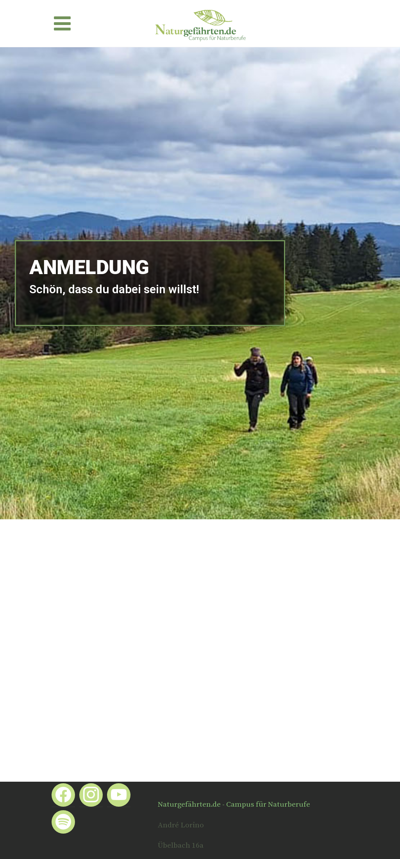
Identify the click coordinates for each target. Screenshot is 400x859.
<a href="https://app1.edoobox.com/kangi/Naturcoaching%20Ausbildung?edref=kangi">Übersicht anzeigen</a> (200, 636)
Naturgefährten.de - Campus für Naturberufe (234, 804)
